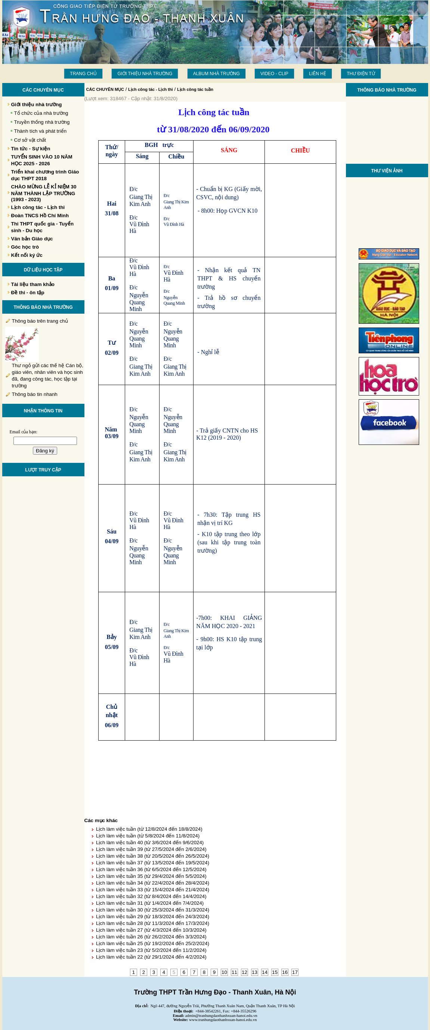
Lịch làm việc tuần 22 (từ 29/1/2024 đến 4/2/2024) (151, 957)
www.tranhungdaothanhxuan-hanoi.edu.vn (223, 1020)
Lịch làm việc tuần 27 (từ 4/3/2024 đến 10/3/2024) (151, 930)
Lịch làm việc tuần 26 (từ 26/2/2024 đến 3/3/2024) (151, 937)
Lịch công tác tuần (195, 89)
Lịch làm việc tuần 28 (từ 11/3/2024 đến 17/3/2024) (152, 923)
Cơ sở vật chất (30, 140)
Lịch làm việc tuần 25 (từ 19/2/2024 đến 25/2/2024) (152, 943)
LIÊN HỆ (317, 73)
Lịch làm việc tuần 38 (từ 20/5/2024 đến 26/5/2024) (152, 856)
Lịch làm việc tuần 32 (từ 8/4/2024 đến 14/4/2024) (151, 896)
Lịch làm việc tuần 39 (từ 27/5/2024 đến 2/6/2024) (151, 849)
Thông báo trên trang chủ (40, 321)
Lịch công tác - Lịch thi (150, 89)
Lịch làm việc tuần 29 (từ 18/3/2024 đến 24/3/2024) (152, 916)
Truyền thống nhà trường (42, 122)
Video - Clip (274, 73)
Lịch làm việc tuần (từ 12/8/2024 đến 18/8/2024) (149, 829)
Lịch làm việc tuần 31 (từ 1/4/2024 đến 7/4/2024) (150, 903)
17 (295, 972)
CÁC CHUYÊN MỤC (105, 89)
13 (254, 972)
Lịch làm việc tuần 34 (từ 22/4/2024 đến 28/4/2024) (152, 883)
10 (224, 972)
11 (234, 972)
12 (244, 972)
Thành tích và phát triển (40, 131)
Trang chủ (83, 73)
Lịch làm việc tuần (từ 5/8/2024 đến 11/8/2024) (147, 836)
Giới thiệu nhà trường (144, 73)
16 (285, 972)
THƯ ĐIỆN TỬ (361, 73)
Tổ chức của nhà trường (41, 113)
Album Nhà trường (216, 73)
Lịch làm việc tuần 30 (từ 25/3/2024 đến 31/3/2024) (152, 910)
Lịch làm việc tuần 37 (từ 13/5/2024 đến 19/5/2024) (152, 862)
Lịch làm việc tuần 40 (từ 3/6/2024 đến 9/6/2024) (150, 842)
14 (264, 972)
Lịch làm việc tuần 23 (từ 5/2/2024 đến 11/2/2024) (151, 950)
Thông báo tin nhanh (35, 394)
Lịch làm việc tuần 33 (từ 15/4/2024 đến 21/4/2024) (152, 889)
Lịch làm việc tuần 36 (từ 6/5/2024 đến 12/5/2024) (151, 869)
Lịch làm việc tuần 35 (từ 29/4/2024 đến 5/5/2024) (151, 876)
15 (275, 972)
